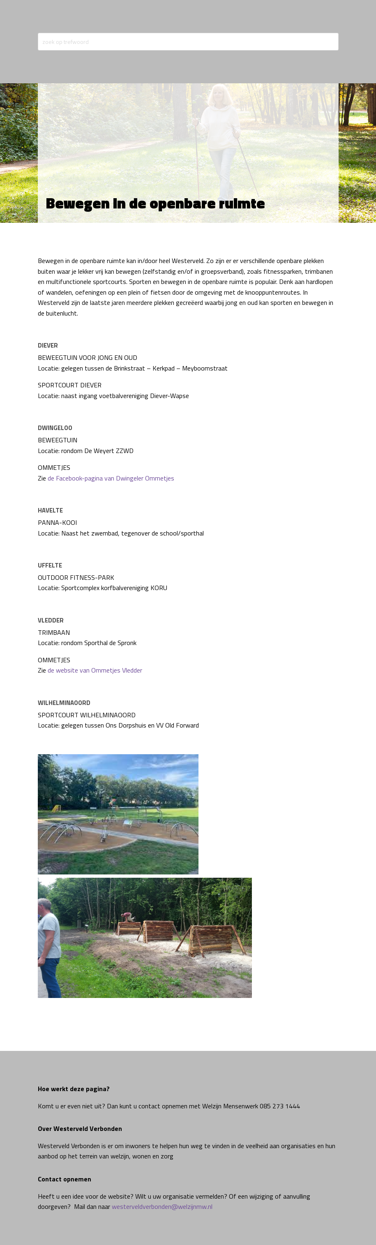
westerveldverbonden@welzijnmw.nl (162, 1206)
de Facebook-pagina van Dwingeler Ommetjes (111, 478)
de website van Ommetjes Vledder (95, 670)
